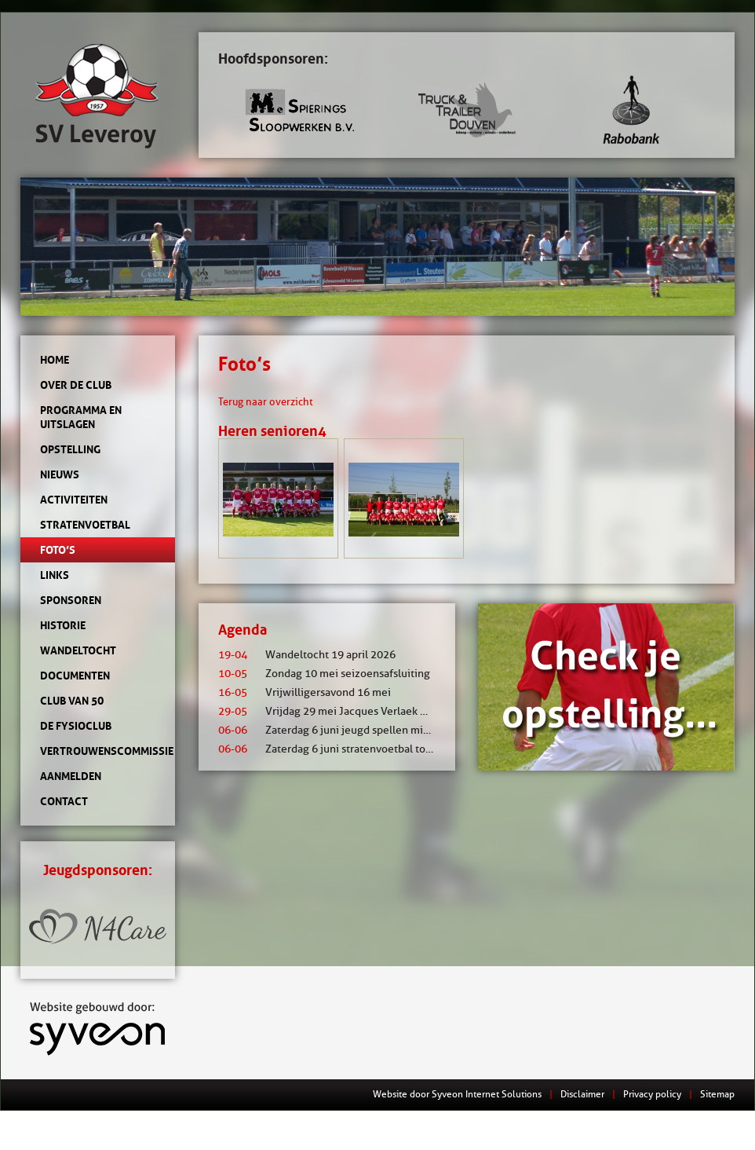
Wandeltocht (78, 650)
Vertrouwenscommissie (97, 751)
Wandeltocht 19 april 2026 (307, 654)
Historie (63, 625)
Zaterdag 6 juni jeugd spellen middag (332, 730)
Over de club (75, 385)
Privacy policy (652, 1094)
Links (54, 575)
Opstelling (70, 449)
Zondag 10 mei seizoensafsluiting (324, 673)
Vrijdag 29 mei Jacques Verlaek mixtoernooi (349, 711)
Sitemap (717, 1094)
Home (54, 360)
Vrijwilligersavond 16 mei (304, 692)
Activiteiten (74, 500)
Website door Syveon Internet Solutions (457, 1094)
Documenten (75, 675)
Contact (64, 801)
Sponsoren (70, 600)
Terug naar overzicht (265, 401)
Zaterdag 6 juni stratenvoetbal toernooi (338, 749)
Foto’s (57, 550)
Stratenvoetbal (85, 525)
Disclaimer (582, 1094)
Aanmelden (70, 776)
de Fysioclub (75, 726)
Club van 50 (72, 701)
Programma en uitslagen (81, 417)
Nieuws (59, 474)
